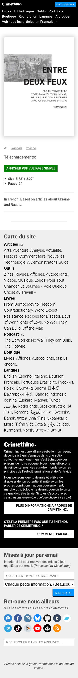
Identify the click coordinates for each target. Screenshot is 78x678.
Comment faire (32, 256)
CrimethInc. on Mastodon (8, 618)
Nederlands (28, 406)
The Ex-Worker (16, 340)
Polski (9, 388)
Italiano (31, 148)
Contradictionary (18, 310)
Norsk (28, 430)
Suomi (40, 388)
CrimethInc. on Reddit (47, 628)
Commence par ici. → (54, 534)
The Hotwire (14, 346)
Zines (9, 274)
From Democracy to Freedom (29, 304)
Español (25, 376)
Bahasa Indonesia (51, 394)
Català (40, 424)
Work (39, 310)
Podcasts (56, 11)
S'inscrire (63, 592)
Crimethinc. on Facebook (18, 618)
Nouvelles (56, 256)
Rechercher (27, 16)
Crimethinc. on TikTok (18, 628)
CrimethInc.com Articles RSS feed (57, 628)
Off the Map (32, 328)
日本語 (54, 388)
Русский (65, 382)
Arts (7, 250)
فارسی (10, 406)
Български (14, 394)
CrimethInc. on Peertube (28, 628)
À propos (62, 16)
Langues (46, 16)
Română (21, 412)
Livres (6, 11)
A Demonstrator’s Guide (48, 262)
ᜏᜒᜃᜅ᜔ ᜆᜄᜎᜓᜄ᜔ (48, 430)
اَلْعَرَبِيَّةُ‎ (36, 412)
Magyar (40, 400)
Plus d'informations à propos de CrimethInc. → (44, 507)
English (10, 376)
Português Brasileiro (38, 382)
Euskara (25, 400)
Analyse (37, 250)
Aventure (20, 250)
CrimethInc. (12, 4)
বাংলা (48, 412)
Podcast (11, 334)
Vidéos (10, 280)
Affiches (37, 274)
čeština (10, 400)
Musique (25, 280)
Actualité (53, 250)
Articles (11, 244)
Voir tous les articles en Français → (30, 22)
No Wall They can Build (51, 340)
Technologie (14, 262)
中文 (29, 394)
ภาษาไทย (37, 418)
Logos (39, 280)
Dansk (9, 418)
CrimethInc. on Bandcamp (67, 618)
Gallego (62, 424)
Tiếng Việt (24, 424)
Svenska (62, 412)
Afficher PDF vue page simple (30, 168)
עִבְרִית (22, 418)
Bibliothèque (24, 11)
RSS (21, 244)
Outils (41, 11)
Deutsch (56, 376)
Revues (21, 274)
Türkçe (55, 400)
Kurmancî (12, 430)
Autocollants (57, 274)
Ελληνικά (24, 388)
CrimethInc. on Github (47, 618)
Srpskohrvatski (53, 406)
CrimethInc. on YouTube (37, 628)
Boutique (9, 16)
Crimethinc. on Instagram (28, 618)
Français (16, 148)
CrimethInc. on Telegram (8, 628)
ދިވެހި (51, 424)
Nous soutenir (65, 4)
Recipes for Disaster (42, 316)
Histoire (11, 256)
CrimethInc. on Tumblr (57, 618)
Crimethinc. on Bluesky (37, 618)
